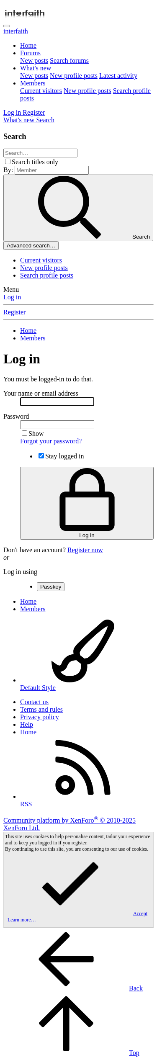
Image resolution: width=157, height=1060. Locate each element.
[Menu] (6, 26)
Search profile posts (46, 275)
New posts (34, 60)
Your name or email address (40, 393)
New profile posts (74, 75)
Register (14, 312)
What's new (35, 68)
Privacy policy (39, 716)
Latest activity (118, 75)
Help (26, 724)
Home (28, 45)
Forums (30, 53)
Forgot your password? (51, 441)
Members (32, 83)
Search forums (69, 60)
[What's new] (19, 119)
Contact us (34, 701)
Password (16, 416)
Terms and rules (41, 709)
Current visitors (41, 90)
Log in (12, 297)
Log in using (20, 571)
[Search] (45, 119)
